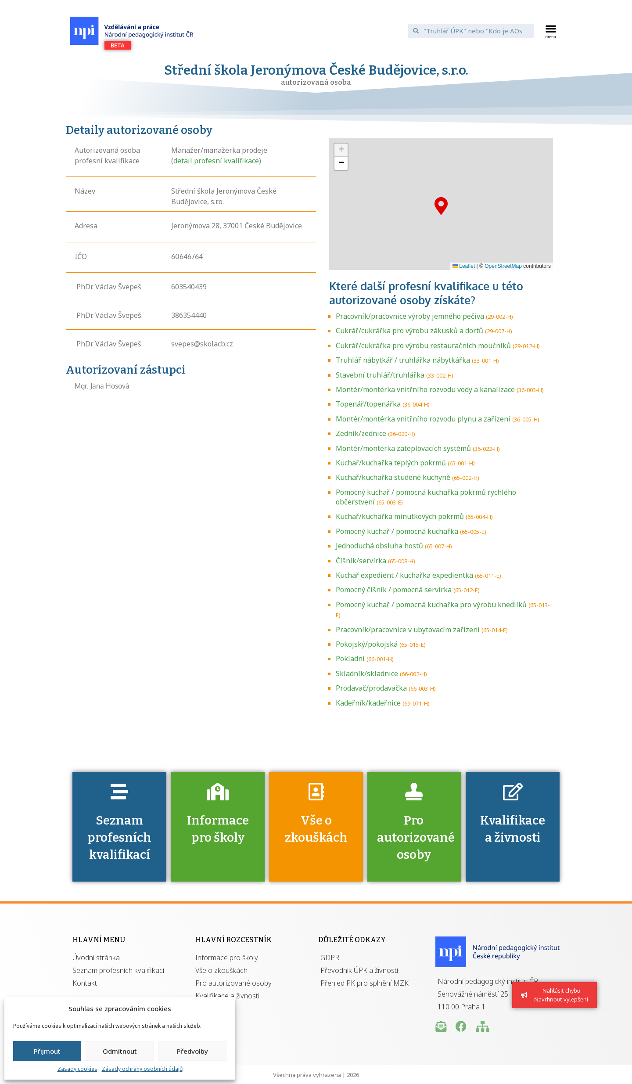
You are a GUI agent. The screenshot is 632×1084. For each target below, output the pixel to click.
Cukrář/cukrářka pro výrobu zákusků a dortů (409, 330)
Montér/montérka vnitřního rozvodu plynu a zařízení (423, 419)
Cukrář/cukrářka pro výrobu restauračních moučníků (423, 345)
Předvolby (192, 1051)
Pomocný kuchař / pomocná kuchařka (397, 531)
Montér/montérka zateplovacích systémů (403, 448)
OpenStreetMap (503, 266)
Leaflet (463, 266)
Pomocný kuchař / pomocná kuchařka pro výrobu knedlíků (431, 604)
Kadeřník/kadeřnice (368, 703)
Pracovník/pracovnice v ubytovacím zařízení (408, 629)
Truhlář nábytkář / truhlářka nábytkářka (403, 360)
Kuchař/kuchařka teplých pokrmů (391, 463)
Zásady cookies (77, 1069)
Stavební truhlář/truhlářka (380, 375)
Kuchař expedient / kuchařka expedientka (404, 575)
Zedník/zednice (361, 433)
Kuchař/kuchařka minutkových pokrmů (400, 516)
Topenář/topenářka (368, 404)
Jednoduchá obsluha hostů (379, 546)
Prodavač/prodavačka (371, 688)
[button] (551, 31)
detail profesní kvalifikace (216, 161)
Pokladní (350, 658)
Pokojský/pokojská (367, 644)
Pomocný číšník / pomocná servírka (394, 589)
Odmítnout (120, 1051)
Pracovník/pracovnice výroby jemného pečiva (410, 316)
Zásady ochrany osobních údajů (142, 1069)
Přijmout (47, 1051)
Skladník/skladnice (367, 673)
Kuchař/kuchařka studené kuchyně (393, 477)
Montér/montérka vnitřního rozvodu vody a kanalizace (425, 389)
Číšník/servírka (361, 560)
